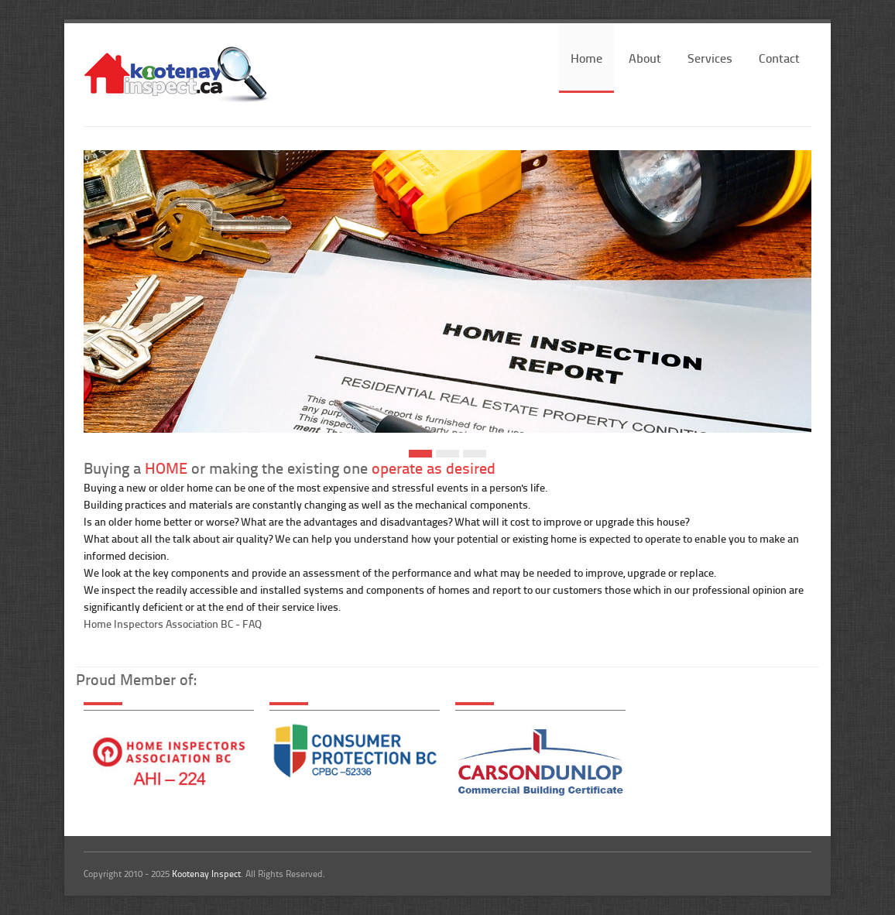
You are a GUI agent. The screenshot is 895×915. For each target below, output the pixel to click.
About (645, 58)
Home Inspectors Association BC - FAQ (173, 623)
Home (586, 58)
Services (710, 58)
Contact (779, 58)
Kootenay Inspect (206, 873)
